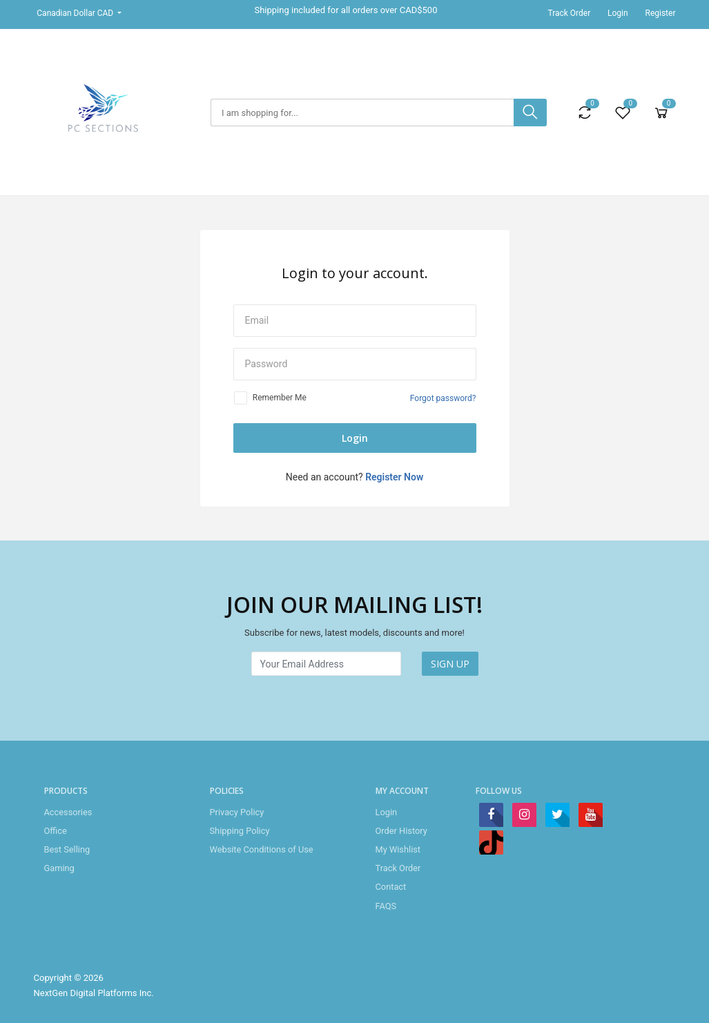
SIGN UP (450, 663)
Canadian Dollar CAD (76, 13)
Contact (391, 886)
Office (55, 831)
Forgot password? (443, 398)
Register (660, 13)
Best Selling (67, 849)
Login (618, 13)
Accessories (68, 812)
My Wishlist (398, 849)
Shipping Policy (240, 831)
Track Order (568, 13)
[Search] (362, 112)
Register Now (394, 477)
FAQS (386, 906)
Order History (401, 831)
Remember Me (280, 397)
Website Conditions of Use (261, 849)
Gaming (59, 868)
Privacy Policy (237, 812)
